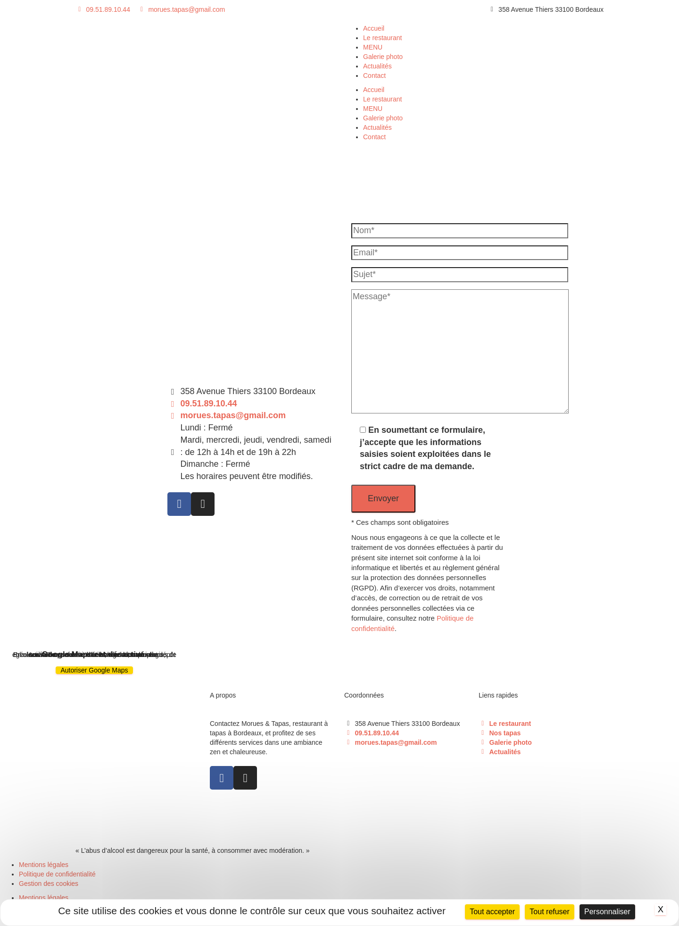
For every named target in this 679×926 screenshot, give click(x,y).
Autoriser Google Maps (94, 670)
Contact (374, 75)
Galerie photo (383, 56)
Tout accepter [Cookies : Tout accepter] (492, 912)
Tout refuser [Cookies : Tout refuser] (549, 912)
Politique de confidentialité (57, 874)
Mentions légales (43, 864)
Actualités (377, 66)
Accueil (373, 28)
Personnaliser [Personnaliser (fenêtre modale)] (607, 912)
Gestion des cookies (48, 883)
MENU (372, 47)
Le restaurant (382, 38)
